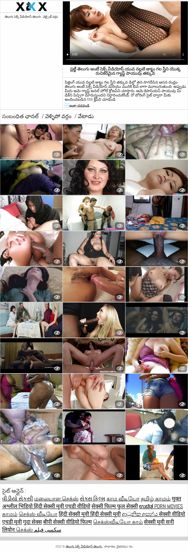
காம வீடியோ (123, 498)
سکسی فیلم (47, 529)
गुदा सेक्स (32, 521)
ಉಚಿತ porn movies (161, 506)
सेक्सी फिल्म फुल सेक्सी (114, 506)
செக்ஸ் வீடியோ (38, 514)
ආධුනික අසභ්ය (140, 514)
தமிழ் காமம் (156, 498)
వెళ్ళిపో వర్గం (59, 116)
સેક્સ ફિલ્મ (92, 498)
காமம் (10, 514)
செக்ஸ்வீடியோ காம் (118, 521)
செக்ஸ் (25, 529)
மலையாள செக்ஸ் (56, 498)
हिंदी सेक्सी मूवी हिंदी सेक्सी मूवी (90, 514)
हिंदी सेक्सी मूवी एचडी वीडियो (62, 506)
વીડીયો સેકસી (17, 498)
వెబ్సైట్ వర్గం (50, 17)
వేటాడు (86, 116)
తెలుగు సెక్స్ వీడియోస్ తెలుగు (23, 17)
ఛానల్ (32, 116)
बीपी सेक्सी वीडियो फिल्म (67, 521)
